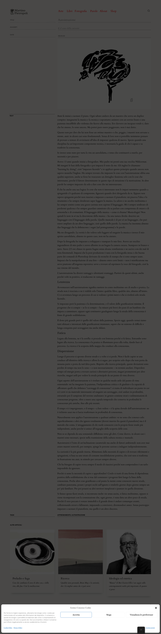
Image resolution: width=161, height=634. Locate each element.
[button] (156, 608)
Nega (108, 615)
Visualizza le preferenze (141, 615)
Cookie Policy (8, 628)
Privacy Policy (18, 628)
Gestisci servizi (150, 628)
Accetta (76, 615)
